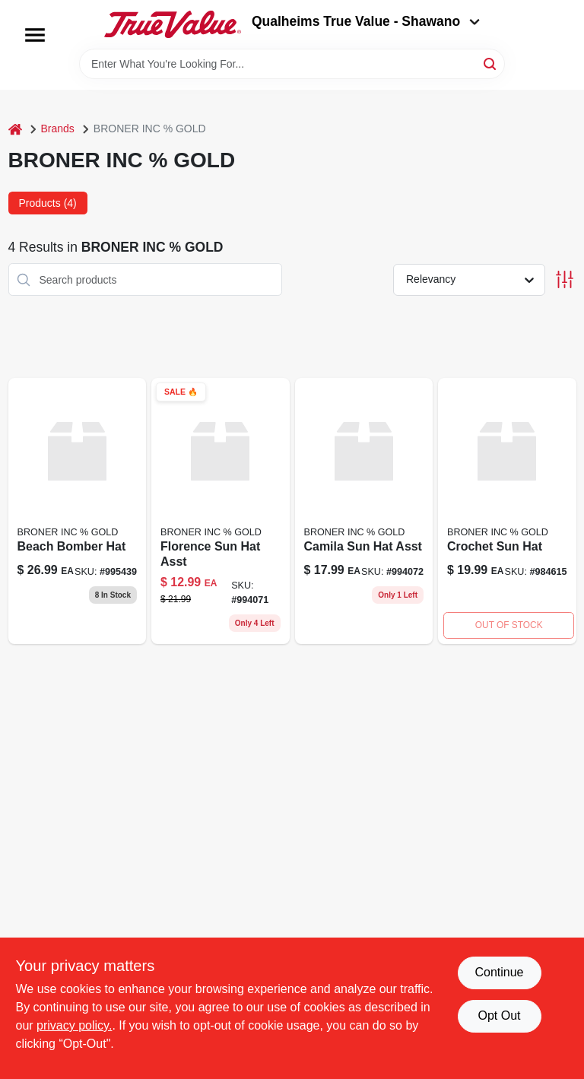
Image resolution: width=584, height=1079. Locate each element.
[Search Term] (292, 64)
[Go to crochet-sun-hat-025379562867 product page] (507, 511)
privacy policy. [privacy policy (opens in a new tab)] (74, 1025)
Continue (498, 972)
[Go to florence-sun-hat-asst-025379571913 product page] (220, 511)
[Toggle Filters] (564, 279)
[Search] (491, 62)
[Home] (15, 129)
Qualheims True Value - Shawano (366, 21)
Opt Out (499, 1015)
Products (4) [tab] (48, 203)
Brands (58, 128)
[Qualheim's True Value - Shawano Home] (172, 24)
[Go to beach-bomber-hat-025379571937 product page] (77, 511)
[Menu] (35, 35)
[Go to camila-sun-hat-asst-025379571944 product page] (364, 511)
